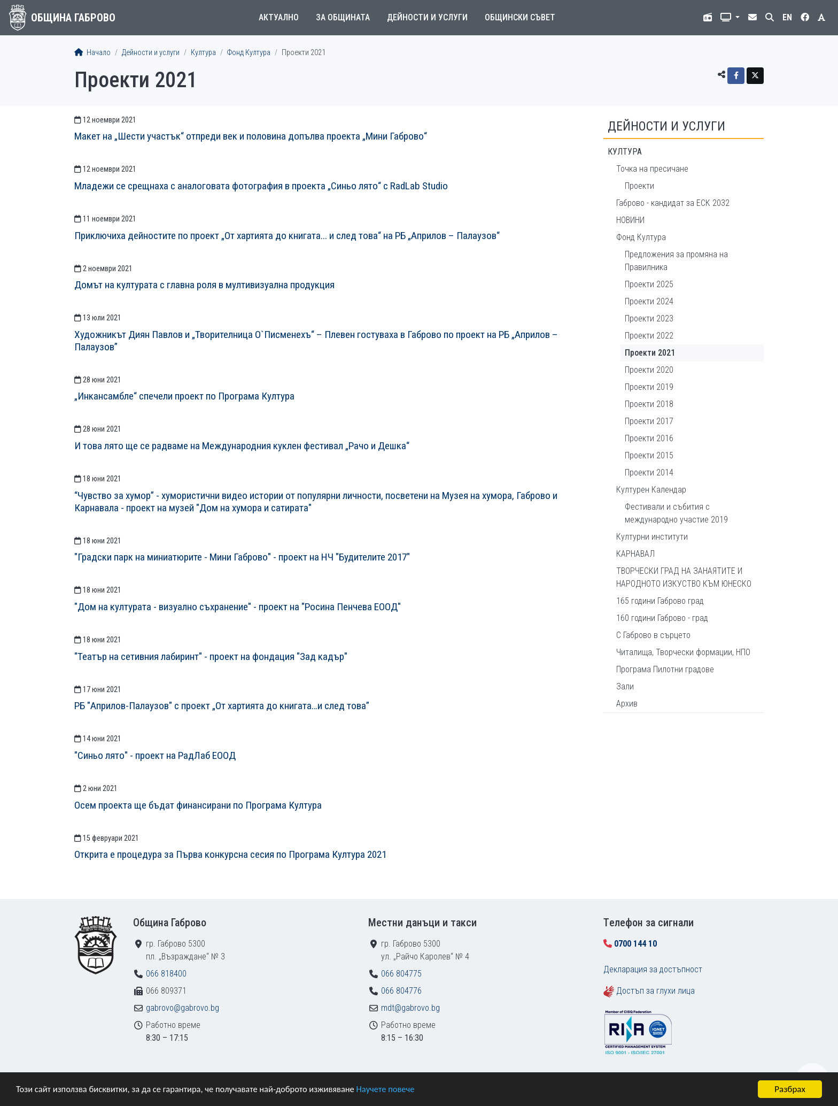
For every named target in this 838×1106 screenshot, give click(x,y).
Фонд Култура (248, 52)
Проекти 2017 (649, 421)
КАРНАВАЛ (635, 554)
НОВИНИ (630, 220)
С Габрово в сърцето (653, 635)
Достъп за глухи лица (655, 991)
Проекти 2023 (649, 318)
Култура (203, 52)
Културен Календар (651, 490)
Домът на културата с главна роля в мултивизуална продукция (204, 285)
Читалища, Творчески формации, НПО (683, 652)
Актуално (279, 17)
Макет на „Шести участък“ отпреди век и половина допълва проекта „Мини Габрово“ (250, 136)
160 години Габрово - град (662, 618)
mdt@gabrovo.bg (410, 1008)
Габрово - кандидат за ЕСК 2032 (673, 203)
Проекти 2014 (649, 472)
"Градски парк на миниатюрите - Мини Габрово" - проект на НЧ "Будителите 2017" (242, 557)
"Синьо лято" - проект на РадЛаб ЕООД (155, 755)
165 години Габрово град (660, 601)
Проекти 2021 (650, 353)
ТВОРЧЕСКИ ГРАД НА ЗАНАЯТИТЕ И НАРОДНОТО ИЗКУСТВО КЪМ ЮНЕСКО (683, 577)
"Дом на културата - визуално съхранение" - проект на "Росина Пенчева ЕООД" (237, 607)
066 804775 (401, 974)
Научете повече (396, 1089)
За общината (343, 17)
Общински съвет (520, 17)
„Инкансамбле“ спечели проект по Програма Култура (184, 396)
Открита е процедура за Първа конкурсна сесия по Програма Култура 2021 (230, 854)
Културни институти (652, 537)
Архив (627, 703)
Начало (92, 52)
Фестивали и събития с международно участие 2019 (676, 513)
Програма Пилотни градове (665, 669)
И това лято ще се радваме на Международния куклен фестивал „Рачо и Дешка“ (241, 446)
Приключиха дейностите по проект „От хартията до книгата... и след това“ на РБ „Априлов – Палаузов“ (287, 235)
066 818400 (166, 974)
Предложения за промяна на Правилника (676, 260)
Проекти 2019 (649, 387)
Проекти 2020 (649, 370)
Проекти (639, 186)
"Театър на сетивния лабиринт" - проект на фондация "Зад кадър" (210, 656)
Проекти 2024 (649, 301)
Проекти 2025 (649, 284)
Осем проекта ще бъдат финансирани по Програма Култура (198, 805)
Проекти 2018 (649, 404)
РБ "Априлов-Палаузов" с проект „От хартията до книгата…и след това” (221, 706)
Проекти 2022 (649, 336)
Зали (625, 686)
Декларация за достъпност (652, 969)
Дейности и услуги (427, 17)
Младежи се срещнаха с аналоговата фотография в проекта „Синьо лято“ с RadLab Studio (261, 186)
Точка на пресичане (652, 169)
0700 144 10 (635, 944)
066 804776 (401, 991)
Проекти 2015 (649, 455)
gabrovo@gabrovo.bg (182, 1008)
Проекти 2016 (649, 438)
